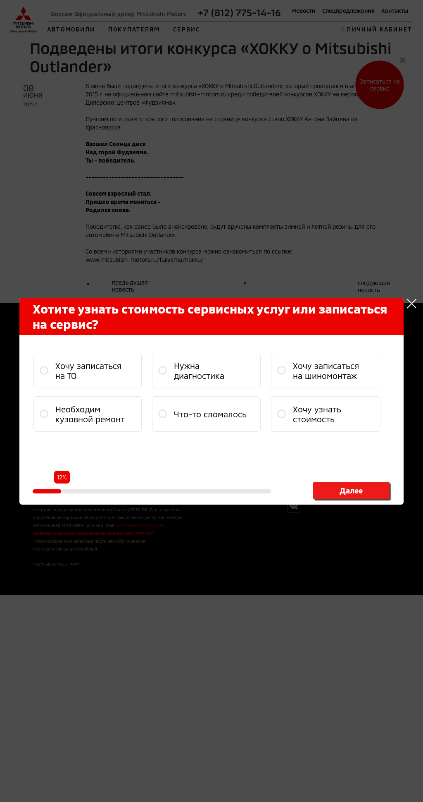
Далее (351, 490)
